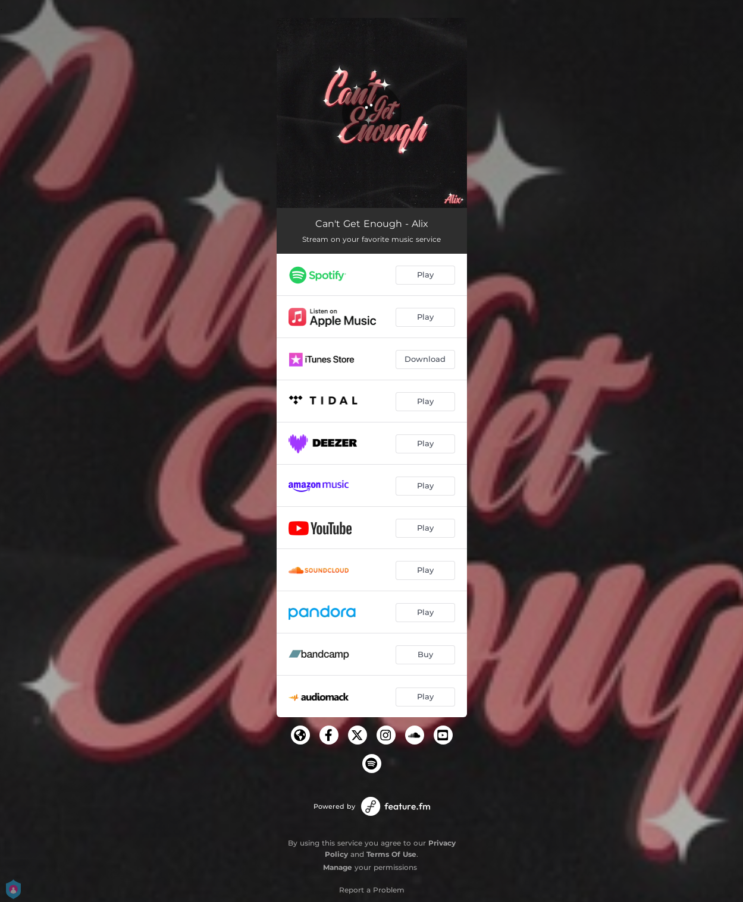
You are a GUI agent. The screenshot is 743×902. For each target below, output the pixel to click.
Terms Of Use (391, 854)
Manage (337, 867)
